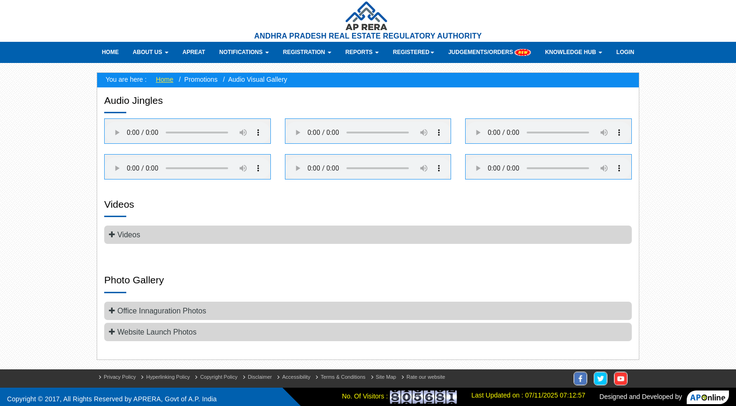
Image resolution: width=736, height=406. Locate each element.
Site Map (386, 377)
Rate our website (425, 377)
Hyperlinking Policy (168, 377)
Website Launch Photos (157, 332)
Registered (413, 52)
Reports (362, 52)
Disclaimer (260, 377)
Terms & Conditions (343, 377)
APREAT (194, 52)
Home (110, 52)
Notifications (244, 52)
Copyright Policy (218, 377)
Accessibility (296, 377)
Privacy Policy (120, 377)
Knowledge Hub (573, 52)
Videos (128, 235)
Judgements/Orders (489, 52)
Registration (307, 52)
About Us (151, 52)
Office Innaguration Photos (161, 311)
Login (625, 52)
